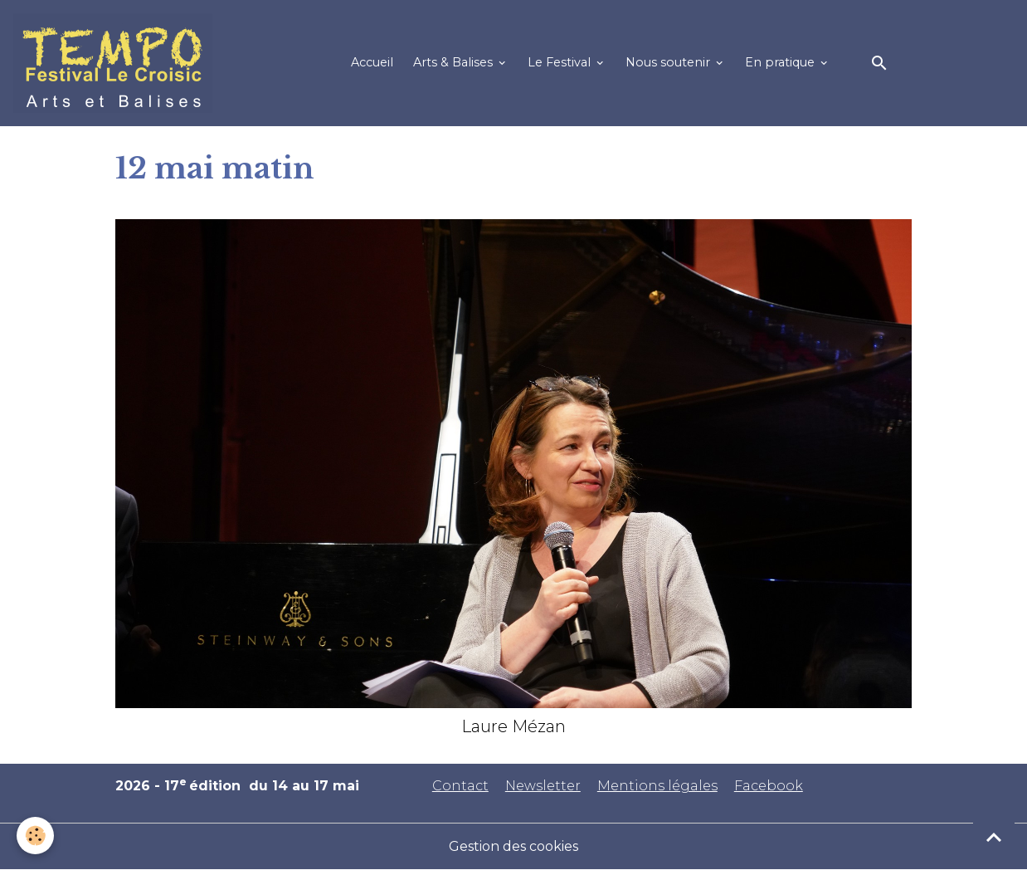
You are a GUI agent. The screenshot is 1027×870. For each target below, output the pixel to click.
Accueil (372, 62)
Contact (460, 786)
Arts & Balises (454, 62)
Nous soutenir (669, 62)
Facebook (768, 786)
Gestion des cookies (513, 846)
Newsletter (543, 786)
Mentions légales (657, 786)
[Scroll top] (994, 837)
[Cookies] (35, 835)
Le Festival (561, 62)
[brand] (116, 63)
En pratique (781, 62)
